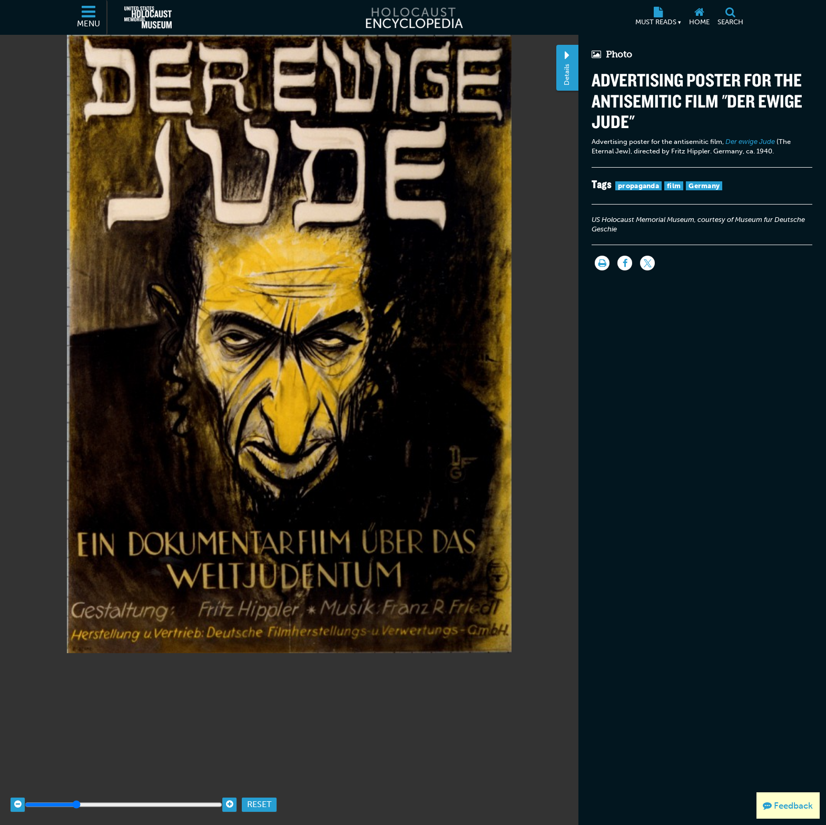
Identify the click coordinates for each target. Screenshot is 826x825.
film (674, 186)
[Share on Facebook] (624, 263)
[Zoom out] (18, 789)
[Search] (730, 17)
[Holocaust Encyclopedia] (413, 17)
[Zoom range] (123, 789)
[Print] (602, 263)
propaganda (638, 186)
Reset (259, 789)
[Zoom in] (229, 789)
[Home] (699, 17)
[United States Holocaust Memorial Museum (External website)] (148, 17)
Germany (704, 186)
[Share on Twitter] (647, 263)
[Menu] (89, 17)
